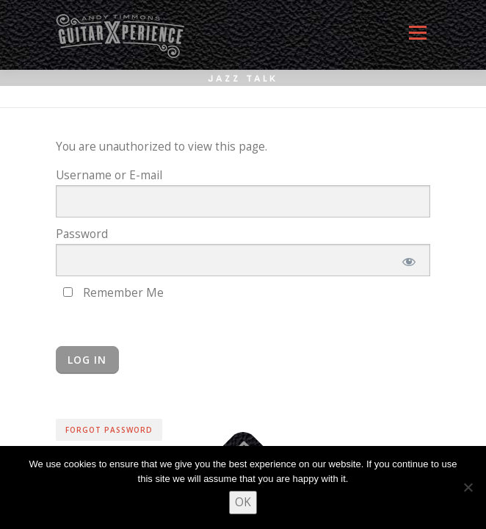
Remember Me (113, 293)
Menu (417, 38)
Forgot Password (109, 430)
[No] (467, 487)
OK (243, 502)
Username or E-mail (109, 175)
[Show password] (407, 260)
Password (82, 234)
